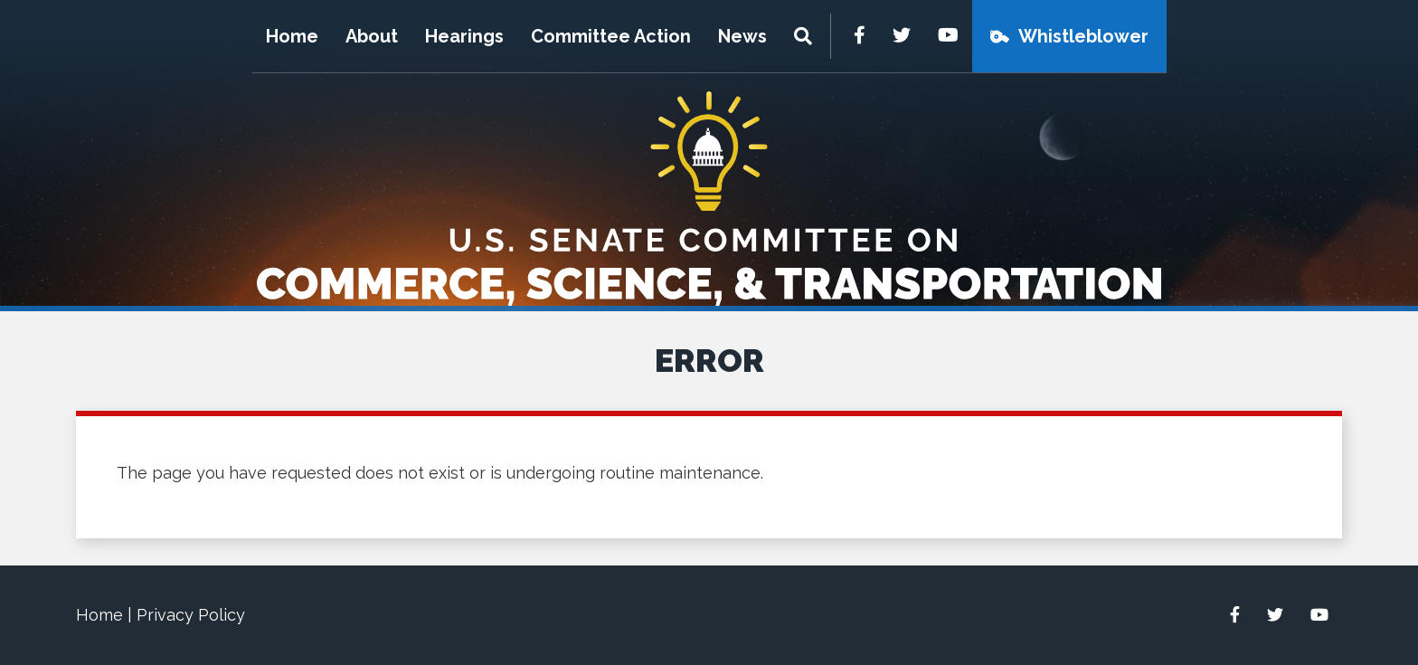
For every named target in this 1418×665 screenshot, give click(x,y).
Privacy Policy (191, 614)
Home (292, 36)
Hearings (464, 36)
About (371, 36)
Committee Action (611, 36)
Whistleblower (1083, 36)
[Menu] (805, 36)
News (742, 36)
